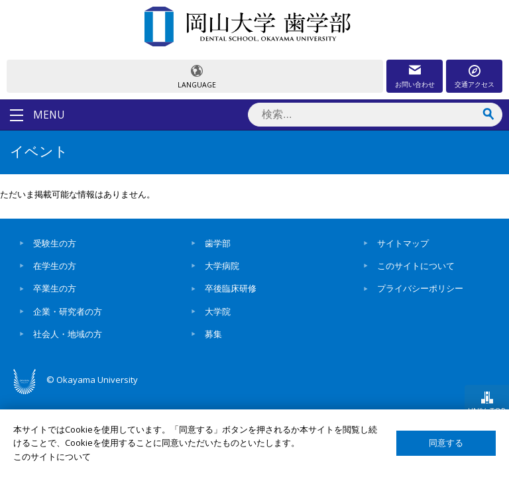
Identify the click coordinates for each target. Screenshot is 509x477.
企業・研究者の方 (67, 311)
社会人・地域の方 (67, 334)
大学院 (218, 311)
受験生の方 (54, 243)
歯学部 (218, 243)
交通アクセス (474, 84)
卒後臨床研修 (230, 288)
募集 (213, 334)
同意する (446, 443)
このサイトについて (416, 266)
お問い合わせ (415, 84)
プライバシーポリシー (420, 288)
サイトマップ (403, 243)
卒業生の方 (54, 288)
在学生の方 (54, 266)
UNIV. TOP (487, 410)
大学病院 (222, 266)
